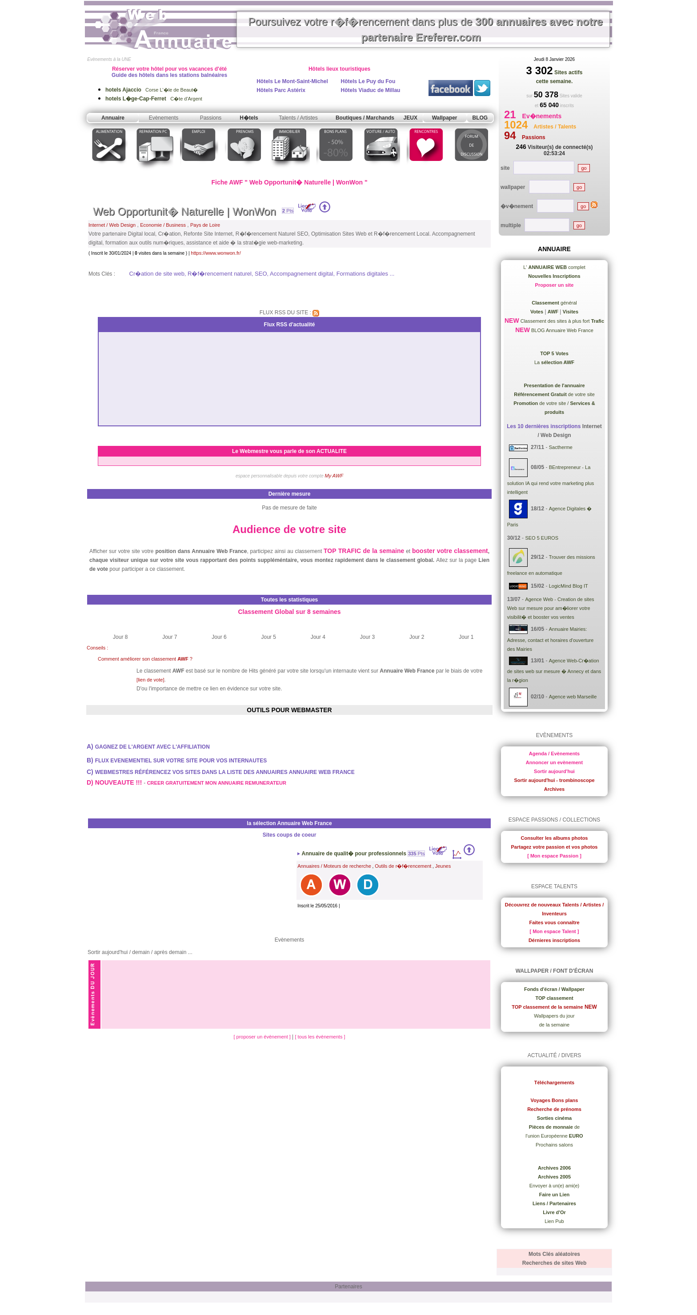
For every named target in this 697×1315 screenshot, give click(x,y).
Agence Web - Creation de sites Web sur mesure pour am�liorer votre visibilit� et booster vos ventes (550, 608)
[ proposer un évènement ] (262, 1036)
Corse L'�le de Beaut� (151, 89)
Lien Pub (554, 1221)
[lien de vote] (150, 679)
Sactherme (561, 447)
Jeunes (443, 866)
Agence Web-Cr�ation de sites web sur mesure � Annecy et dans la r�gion (554, 670)
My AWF (334, 475)
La (554, 362)
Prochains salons (554, 1144)
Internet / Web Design (112, 225)
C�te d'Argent (153, 98)
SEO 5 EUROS (541, 538)
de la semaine (554, 1024)
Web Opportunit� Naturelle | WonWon (184, 211)
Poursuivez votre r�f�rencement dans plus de (425, 29)
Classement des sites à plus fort (561, 321)
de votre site (554, 394)
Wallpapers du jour (554, 1015)
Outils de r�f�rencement (403, 866)
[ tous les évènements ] (320, 1036)
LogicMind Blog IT (568, 586)
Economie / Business (163, 225)
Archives (554, 789)
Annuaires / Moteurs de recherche (334, 866)
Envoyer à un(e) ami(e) (554, 1185)
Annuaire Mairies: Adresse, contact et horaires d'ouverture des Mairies (550, 639)
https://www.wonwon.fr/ (216, 253)
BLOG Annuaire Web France (561, 330)
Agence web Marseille (573, 696)
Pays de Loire (205, 225)
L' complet (554, 267)
